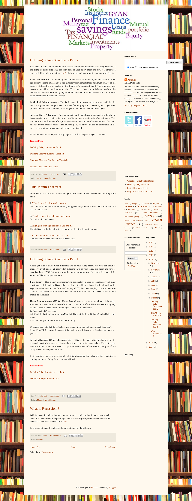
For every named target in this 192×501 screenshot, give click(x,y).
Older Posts (110, 447)
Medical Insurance (150, 213)
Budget (134, 204)
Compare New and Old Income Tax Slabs (49, 160)
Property (127, 228)
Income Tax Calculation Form (44, 166)
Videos (126, 231)
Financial (128, 206)
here (65, 421)
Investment (132, 210)
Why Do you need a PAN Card (140, 191)
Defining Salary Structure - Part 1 (45, 147)
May (153, 289)
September (155, 270)
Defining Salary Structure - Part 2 (54, 60)
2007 (151, 347)
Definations (145, 204)
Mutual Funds (129, 220)
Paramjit (132, 80)
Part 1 (63, 73)
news (140, 220)
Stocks (148, 228)
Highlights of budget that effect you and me (52, 225)
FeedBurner (133, 266)
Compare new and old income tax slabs (50, 235)
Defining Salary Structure (138, 184)
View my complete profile (135, 105)
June (153, 285)
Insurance (158, 207)
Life (148, 209)
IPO (141, 209)
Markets (128, 212)
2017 (151, 247)
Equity (156, 203)
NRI (146, 220)
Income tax (142, 206)
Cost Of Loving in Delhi (137, 188)
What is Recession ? (44, 408)
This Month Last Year (45, 187)
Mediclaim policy (131, 216)
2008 (151, 342)
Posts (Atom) (47, 452)
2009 (151, 259)
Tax (155, 227)
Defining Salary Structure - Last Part (47, 153)
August (154, 277)
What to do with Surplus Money (140, 181)
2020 (151, 242)
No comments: (55, 436)
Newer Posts (36, 447)
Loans (156, 210)
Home (73, 447)
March (154, 298)
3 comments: (55, 249)
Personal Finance (49, 178)
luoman (94, 487)
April (153, 293)
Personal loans (151, 224)
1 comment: (54, 396)
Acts (126, 204)
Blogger (112, 487)
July (153, 281)
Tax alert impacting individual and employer (52, 216)
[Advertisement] (84, 465)
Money (39, 178)
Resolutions (137, 228)
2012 (151, 251)
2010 (151, 255)
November (155, 263)
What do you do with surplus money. (49, 203)
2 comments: (55, 174)
